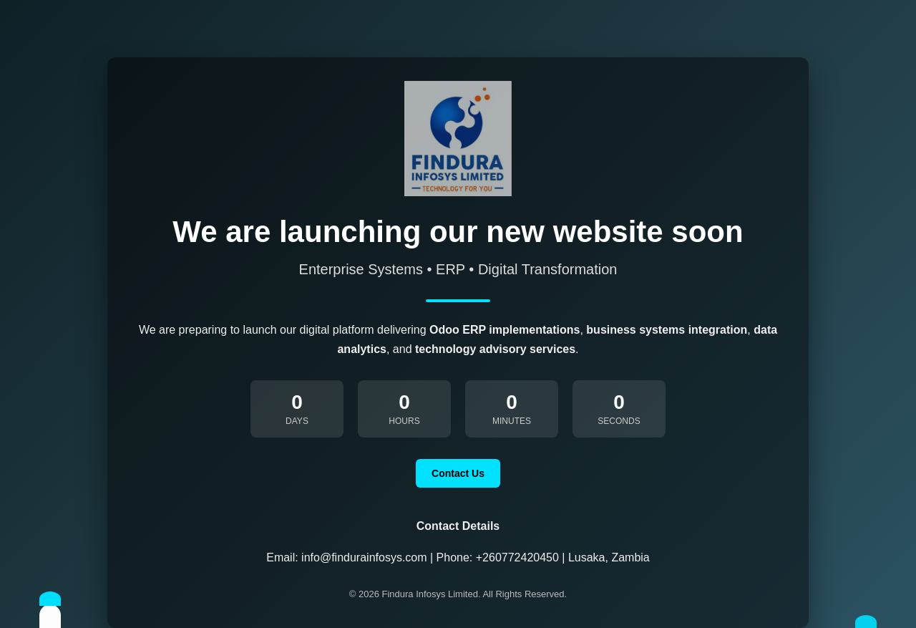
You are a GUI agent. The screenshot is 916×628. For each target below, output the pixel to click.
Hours (404, 421)
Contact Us (458, 473)
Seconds (619, 421)
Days (297, 421)
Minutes (511, 421)
